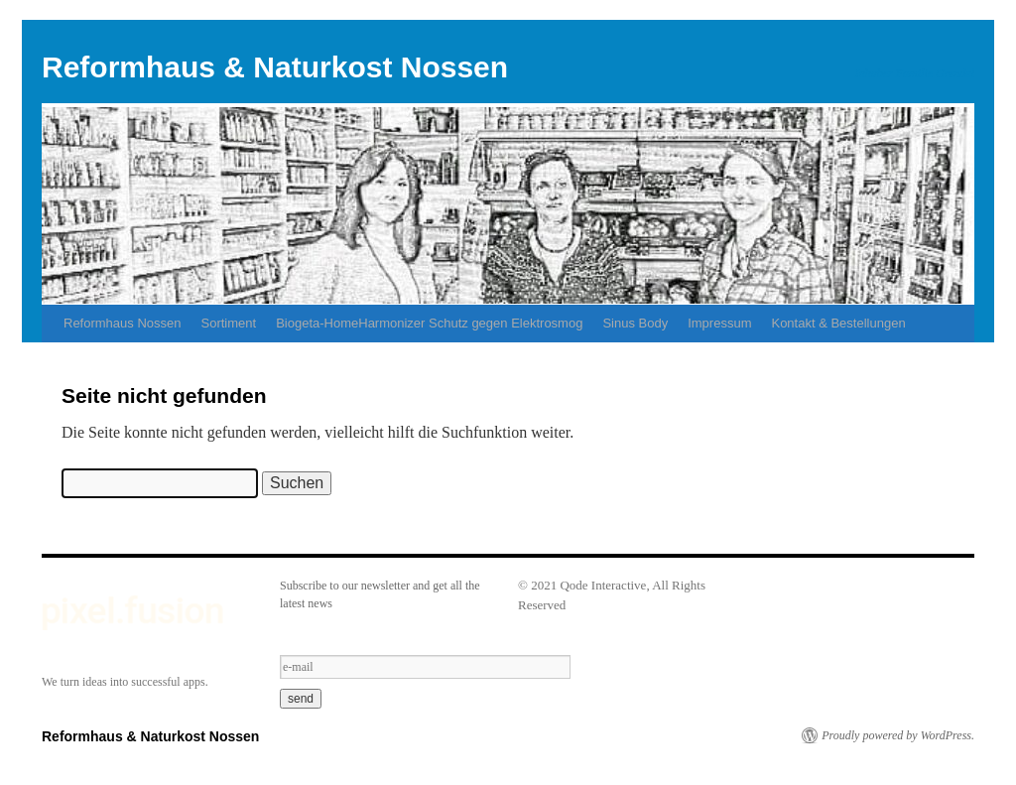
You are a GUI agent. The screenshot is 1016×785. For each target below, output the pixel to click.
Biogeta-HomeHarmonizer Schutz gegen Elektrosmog (429, 323)
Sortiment (229, 323)
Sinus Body (635, 323)
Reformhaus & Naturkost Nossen (275, 67)
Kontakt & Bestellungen (838, 323)
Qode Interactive (603, 585)
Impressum (719, 323)
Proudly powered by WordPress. (898, 735)
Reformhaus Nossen (123, 323)
